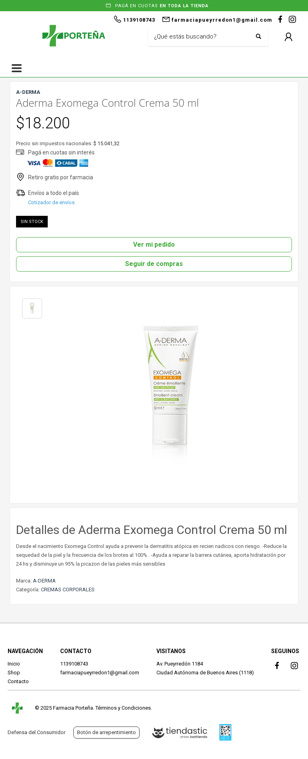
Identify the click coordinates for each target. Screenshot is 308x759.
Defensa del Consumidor (36, 732)
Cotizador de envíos (51, 202)
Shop (14, 673)
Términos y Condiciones (123, 708)
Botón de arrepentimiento (106, 732)
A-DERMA (44, 581)
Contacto (18, 681)
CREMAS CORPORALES (68, 589)
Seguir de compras (154, 264)
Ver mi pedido (154, 244)
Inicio (14, 664)
